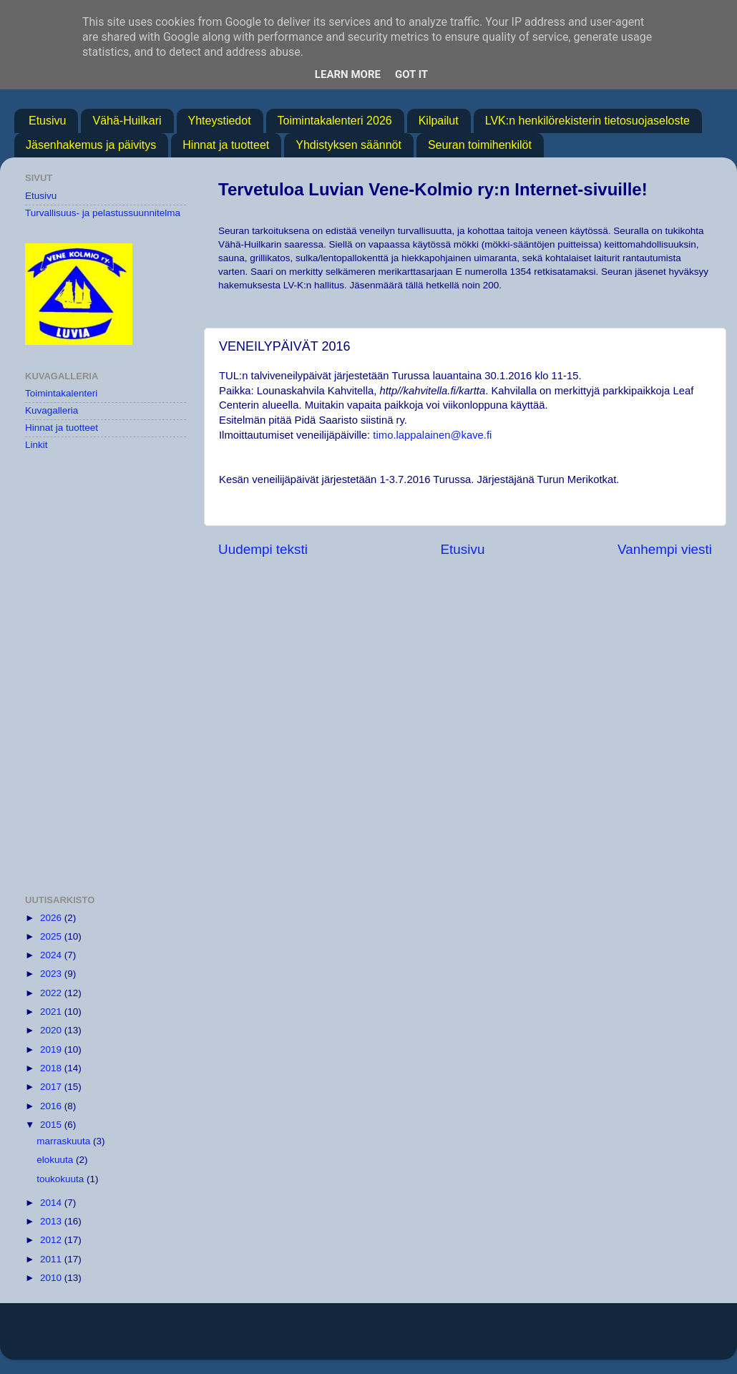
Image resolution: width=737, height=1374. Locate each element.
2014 (52, 1202)
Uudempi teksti (263, 549)
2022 (52, 993)
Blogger (528, 1337)
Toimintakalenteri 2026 (335, 120)
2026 (52, 917)
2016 (52, 1106)
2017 (52, 1086)
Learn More (348, 74)
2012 (52, 1239)
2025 (52, 936)
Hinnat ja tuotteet (225, 145)
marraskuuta (64, 1141)
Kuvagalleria (51, 410)
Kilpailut (439, 120)
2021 (52, 1011)
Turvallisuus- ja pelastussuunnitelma (102, 213)
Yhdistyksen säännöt (348, 145)
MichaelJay (415, 1337)
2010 (52, 1277)
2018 (52, 1068)
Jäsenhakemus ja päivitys (91, 145)
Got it (411, 74)
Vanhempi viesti (665, 549)
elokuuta (56, 1159)
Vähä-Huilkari (126, 120)
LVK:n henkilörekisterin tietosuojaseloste (587, 120)
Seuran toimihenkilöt (480, 145)
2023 (52, 973)
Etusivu (47, 120)
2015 (52, 1124)
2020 (52, 1030)
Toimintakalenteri (61, 393)
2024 (52, 955)
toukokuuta (61, 1179)
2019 (52, 1049)
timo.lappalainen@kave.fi (432, 435)
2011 (52, 1259)
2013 (52, 1221)
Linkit (36, 444)
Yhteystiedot (219, 120)
